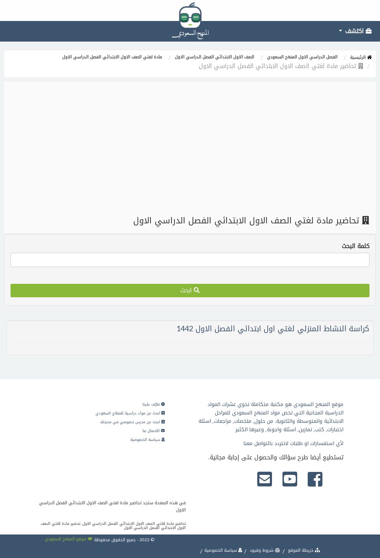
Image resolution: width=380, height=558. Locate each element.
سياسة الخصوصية (147, 439)
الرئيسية (361, 57)
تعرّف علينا (153, 404)
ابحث (190, 290)
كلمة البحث (355, 246)
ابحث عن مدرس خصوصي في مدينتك (132, 422)
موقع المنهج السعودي (69, 539)
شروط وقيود (264, 550)
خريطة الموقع (303, 550)
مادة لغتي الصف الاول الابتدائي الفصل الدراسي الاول (112, 57)
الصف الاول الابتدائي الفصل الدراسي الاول (214, 57)
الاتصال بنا (153, 431)
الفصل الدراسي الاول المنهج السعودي (302, 57)
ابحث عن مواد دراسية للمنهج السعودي (130, 413)
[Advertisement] (190, 148)
